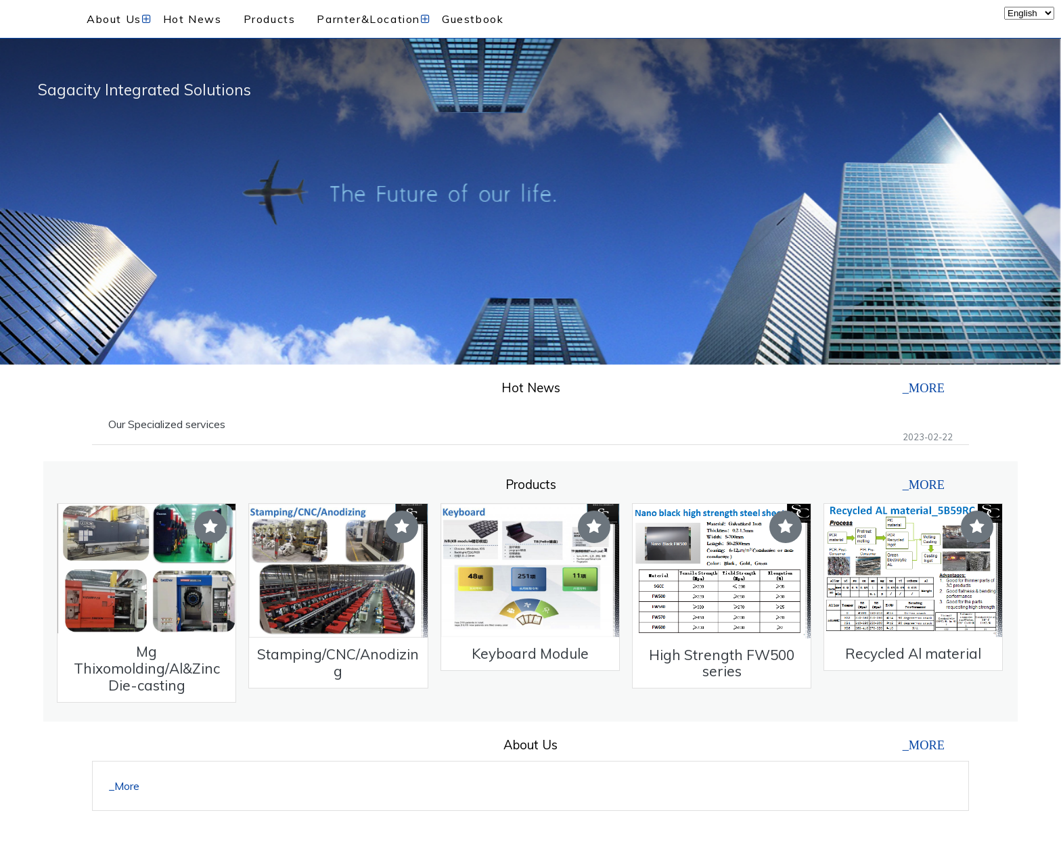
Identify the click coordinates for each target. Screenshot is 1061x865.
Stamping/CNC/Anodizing (338, 662)
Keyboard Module (530, 653)
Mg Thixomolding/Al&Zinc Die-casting (147, 668)
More (126, 786)
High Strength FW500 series (721, 663)
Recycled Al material (913, 653)
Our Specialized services (166, 424)
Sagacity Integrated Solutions (144, 89)
